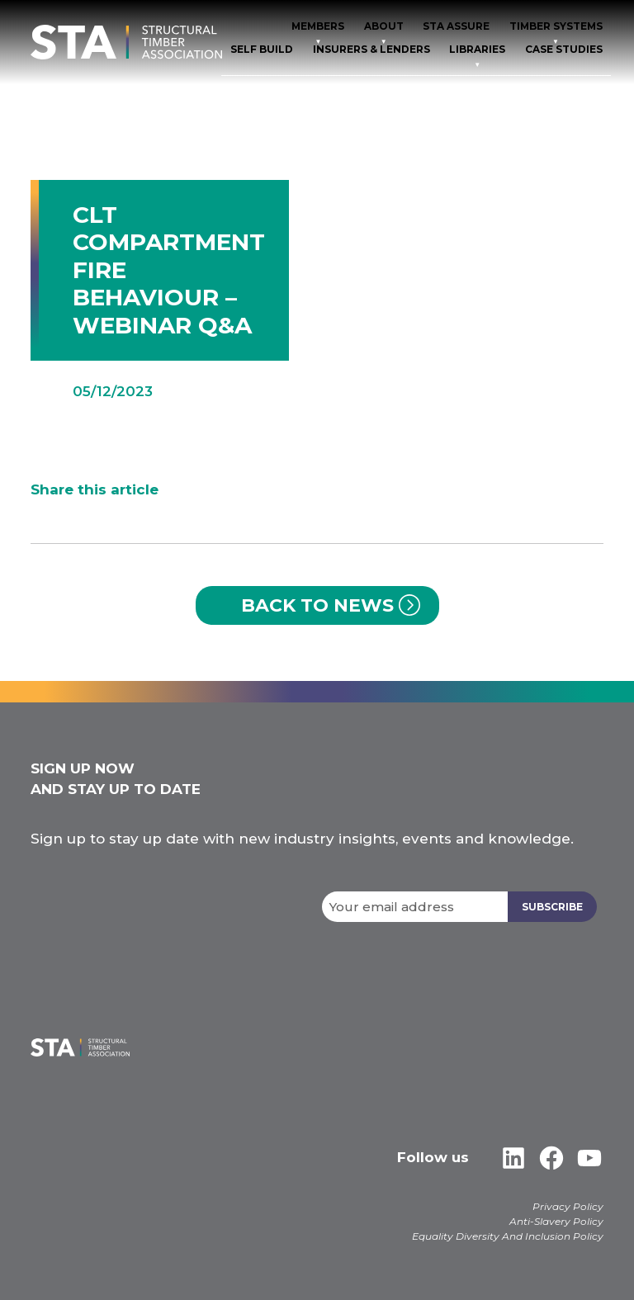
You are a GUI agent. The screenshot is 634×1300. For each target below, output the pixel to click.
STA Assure (456, 26)
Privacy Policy (567, 1206)
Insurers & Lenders (371, 49)
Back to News (317, 605)
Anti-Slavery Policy (556, 1221)
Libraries (477, 49)
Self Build (261, 49)
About (384, 26)
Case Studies (564, 49)
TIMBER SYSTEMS (556, 26)
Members (317, 26)
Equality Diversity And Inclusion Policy (507, 1236)
